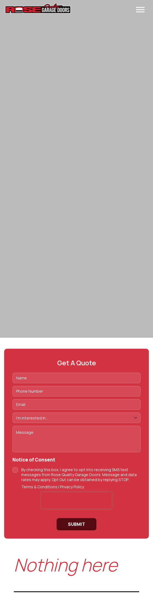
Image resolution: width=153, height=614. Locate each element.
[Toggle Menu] (140, 9)
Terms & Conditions (39, 486)
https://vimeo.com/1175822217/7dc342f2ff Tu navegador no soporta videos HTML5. (76, 169)
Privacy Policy (72, 486)
